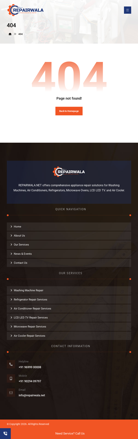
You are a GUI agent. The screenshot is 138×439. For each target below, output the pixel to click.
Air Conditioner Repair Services (32, 308)
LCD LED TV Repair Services (31, 317)
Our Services (21, 244)
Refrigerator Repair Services (30, 299)
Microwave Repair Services (30, 326)
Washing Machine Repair (28, 290)
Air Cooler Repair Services (29, 335)
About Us (19, 235)
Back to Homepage (69, 111)
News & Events (23, 253)
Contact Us (20, 262)
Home (17, 226)
